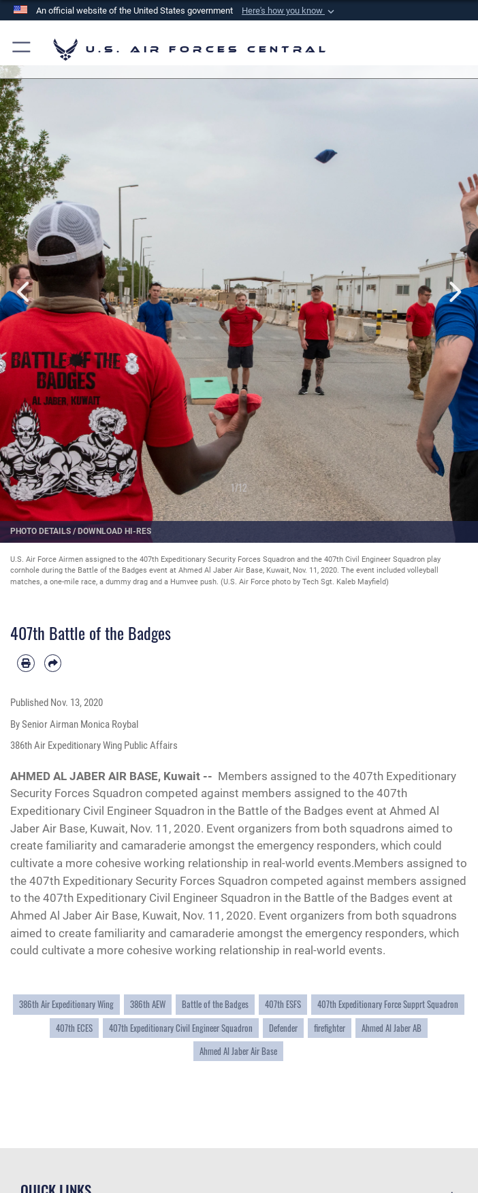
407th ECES (74, 1028)
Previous (24, 292)
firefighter (329, 1028)
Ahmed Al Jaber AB (391, 1028)
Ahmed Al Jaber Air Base (238, 1051)
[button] (289, 11)
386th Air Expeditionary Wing (66, 1004)
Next (454, 292)
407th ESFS (283, 1004)
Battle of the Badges (215, 1004)
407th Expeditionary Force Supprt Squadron (387, 1004)
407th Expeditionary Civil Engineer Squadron (181, 1028)
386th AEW (147, 1004)
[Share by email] (53, 663)
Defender (283, 1028)
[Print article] (26, 663)
